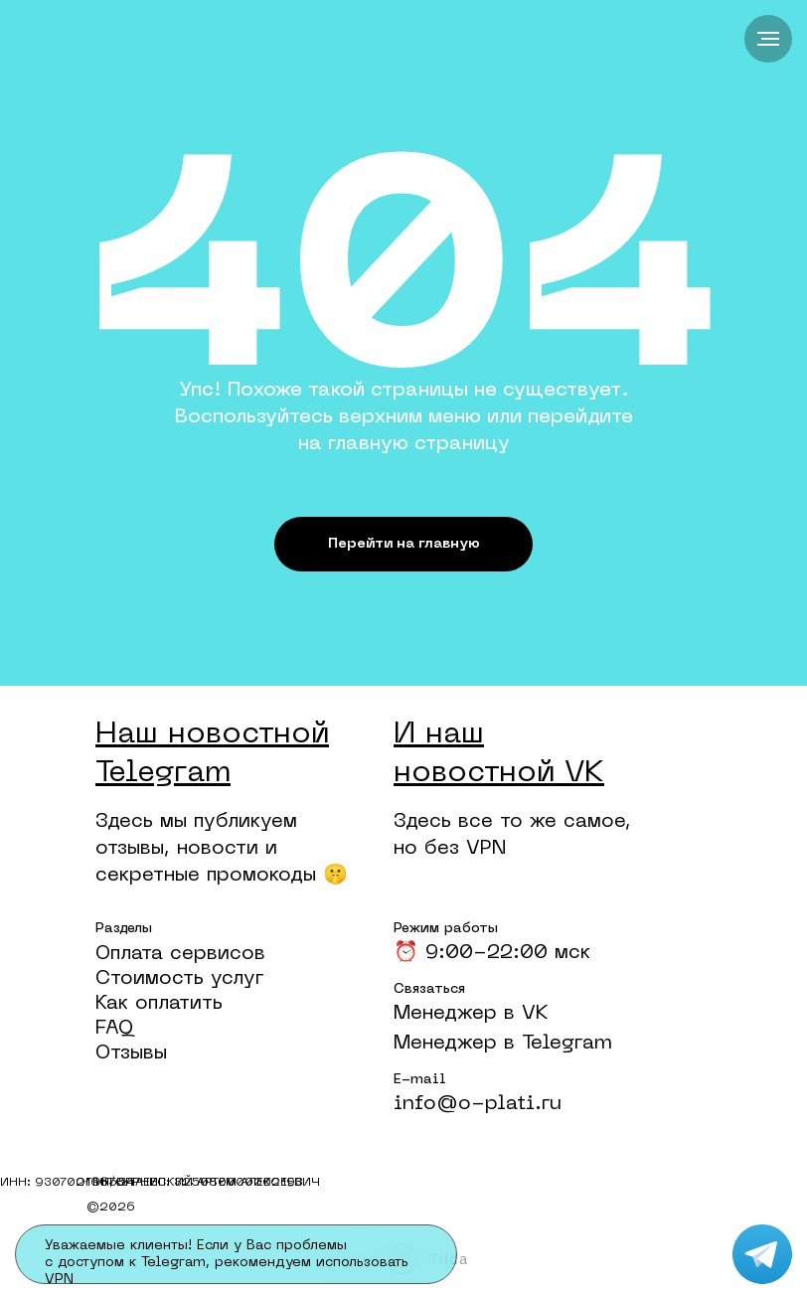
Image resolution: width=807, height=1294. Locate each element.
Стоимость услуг (179, 979)
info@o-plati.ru (478, 1104)
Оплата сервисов (180, 954)
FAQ (114, 1029)
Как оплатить (159, 1004)
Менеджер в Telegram (503, 1043)
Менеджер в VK (471, 1014)
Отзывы (131, 1053)
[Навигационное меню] (768, 39)
